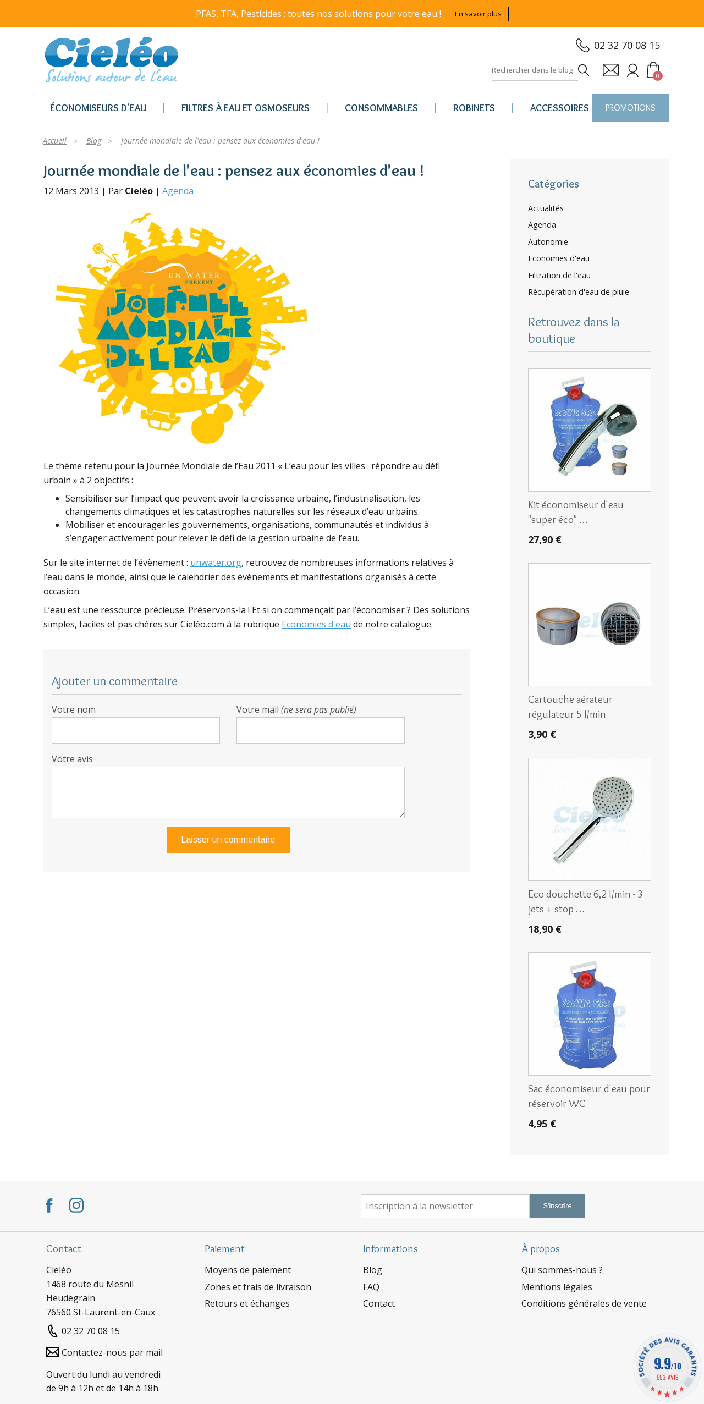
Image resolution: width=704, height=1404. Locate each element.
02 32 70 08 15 (627, 45)
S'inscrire (557, 1206)
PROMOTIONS (631, 107)
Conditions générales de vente (584, 1303)
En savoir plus (478, 14)
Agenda (178, 191)
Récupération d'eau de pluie (578, 292)
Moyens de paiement (248, 1270)
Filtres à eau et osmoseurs (246, 108)
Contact (379, 1303)
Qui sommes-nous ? (562, 1270)
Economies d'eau (316, 624)
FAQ (371, 1287)
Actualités (546, 208)
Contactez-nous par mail (112, 1352)
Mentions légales (556, 1287)
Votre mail (296, 709)
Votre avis (72, 759)
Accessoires (559, 108)
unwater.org (215, 563)
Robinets (474, 108)
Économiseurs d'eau (98, 108)
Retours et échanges (247, 1303)
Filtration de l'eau (559, 275)
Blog (372, 1270)
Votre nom (74, 709)
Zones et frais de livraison (258, 1287)
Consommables (381, 108)
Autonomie (548, 242)
